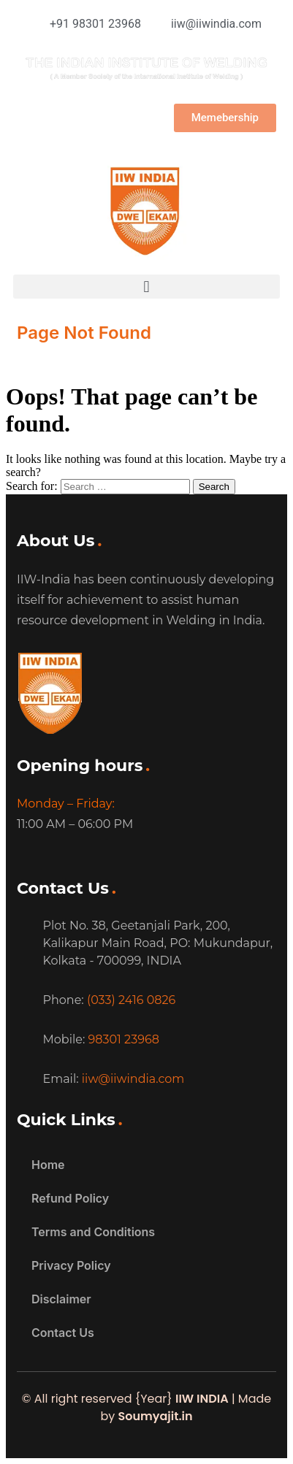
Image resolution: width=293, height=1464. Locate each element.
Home (48, 1164)
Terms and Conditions (93, 1232)
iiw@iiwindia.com (133, 1079)
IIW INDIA (202, 1398)
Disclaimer (61, 1299)
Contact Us (62, 1332)
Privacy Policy (71, 1265)
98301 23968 (123, 1039)
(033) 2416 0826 (131, 1000)
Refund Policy (70, 1198)
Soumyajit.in (155, 1416)
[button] (146, 287)
